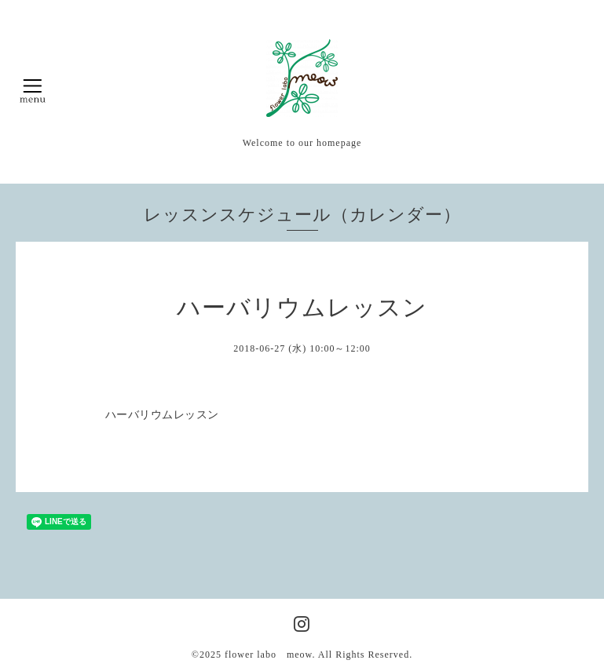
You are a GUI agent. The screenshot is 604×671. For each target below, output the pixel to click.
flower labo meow (269, 654)
